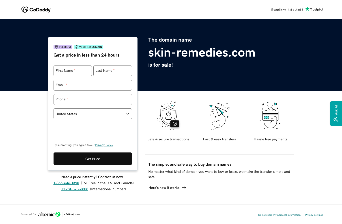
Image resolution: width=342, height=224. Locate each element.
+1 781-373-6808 (74, 170)
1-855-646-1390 (66, 164)
